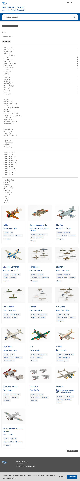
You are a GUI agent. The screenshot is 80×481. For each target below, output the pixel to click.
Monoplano (7, 239)
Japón (15, 228)
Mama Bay (60, 386)
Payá (4, 390)
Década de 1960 (15, 274)
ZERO (32, 346)
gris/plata (67, 232)
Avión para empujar (10, 386)
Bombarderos (8, 307)
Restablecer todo (10, 26)
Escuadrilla (34, 386)
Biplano (32, 241)
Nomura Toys (7, 228)
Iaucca (5, 434)
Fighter (5, 225)
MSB (4, 270)
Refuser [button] (62, 477)
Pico (31, 390)
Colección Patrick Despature (13, 10)
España (10, 390)
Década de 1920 (15, 394)
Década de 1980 (68, 396)
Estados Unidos (66, 392)
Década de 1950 (62, 236)
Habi (57, 350)
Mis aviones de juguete (13, 7)
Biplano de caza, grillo (38, 225)
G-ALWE (59, 346)
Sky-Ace (59, 225)
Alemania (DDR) (12, 270)
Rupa (31, 270)
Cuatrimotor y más (9, 361)
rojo (12, 232)
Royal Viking (7, 346)
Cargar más (72, 450)
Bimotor (6, 281)
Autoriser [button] (72, 477)
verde (32, 357)
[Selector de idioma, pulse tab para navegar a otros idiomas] (68, 3)
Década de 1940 (8, 236)
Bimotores (60, 267)
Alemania (33, 230)
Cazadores (60, 307)
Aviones (6, 232)
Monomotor (18, 236)
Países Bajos (38, 270)
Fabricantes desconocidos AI (39, 228)
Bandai (32, 350)
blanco (32, 238)
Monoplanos (35, 267)
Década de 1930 (42, 234)
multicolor (67, 314)
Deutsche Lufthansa (11, 267)
